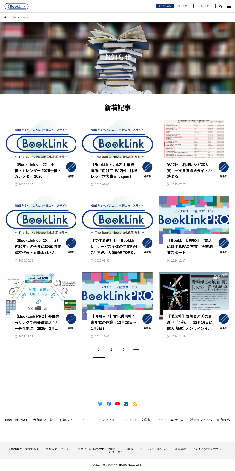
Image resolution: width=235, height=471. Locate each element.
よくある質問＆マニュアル (210, 449)
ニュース (85, 420)
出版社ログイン (205, 6)
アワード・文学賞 (137, 420)
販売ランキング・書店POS (210, 420)
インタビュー (108, 420)
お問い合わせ (117, 451)
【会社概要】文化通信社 (24, 449)
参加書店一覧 (43, 420)
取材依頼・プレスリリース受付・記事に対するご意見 (80, 449)
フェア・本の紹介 (170, 420)
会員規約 (180, 449)
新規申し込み (165, 6)
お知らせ (66, 420)
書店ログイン (184, 6)
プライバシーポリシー (153, 449)
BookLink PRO (16, 420)
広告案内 (127, 449)
